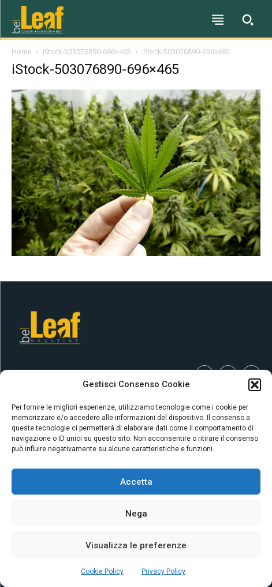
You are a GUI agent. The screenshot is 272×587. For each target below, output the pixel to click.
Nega (136, 513)
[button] (254, 385)
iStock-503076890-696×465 (87, 52)
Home (22, 52)
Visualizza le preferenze (136, 545)
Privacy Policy (163, 571)
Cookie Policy (102, 571)
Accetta (136, 482)
